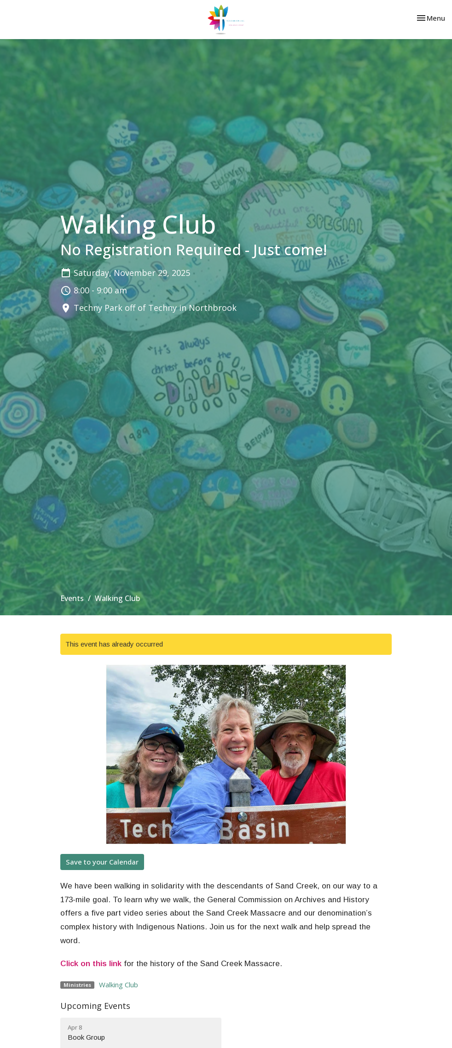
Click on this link (91, 963)
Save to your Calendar (102, 861)
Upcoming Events (95, 1005)
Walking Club (118, 984)
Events (72, 598)
